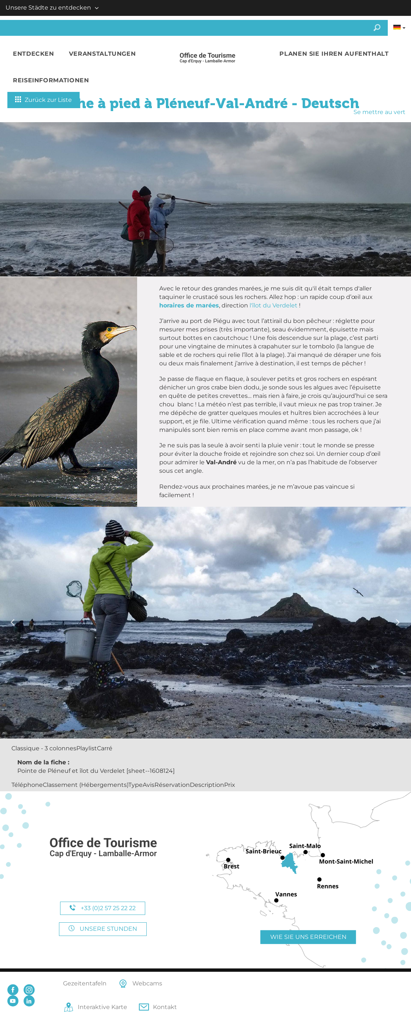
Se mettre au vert (379, 112)
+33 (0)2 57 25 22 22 (103, 908)
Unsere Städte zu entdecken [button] (48, 7)
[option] (205, 622)
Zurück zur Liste (43, 99)
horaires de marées (189, 305)
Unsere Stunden (103, 928)
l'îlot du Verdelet (274, 305)
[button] (34, 54)
